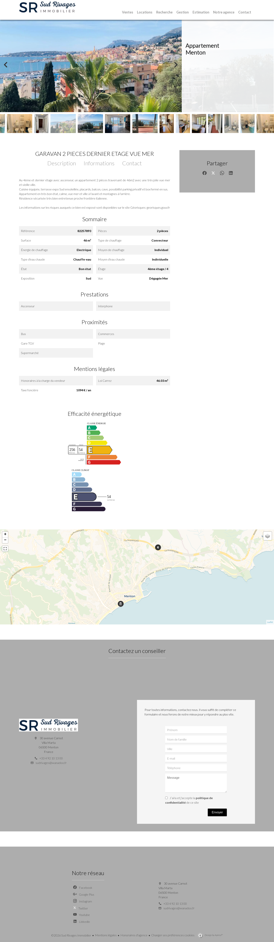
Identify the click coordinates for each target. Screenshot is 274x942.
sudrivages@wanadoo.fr (51, 763)
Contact (132, 163)
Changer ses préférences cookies (172, 935)
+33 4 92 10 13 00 (51, 758)
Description (61, 163)
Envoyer (217, 812)
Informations (99, 163)
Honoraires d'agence (133, 935)
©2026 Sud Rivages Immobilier (71, 935)
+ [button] (5, 534)
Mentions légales (106, 935)
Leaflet (270, 622)
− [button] (5, 540)
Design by (213, 935)
